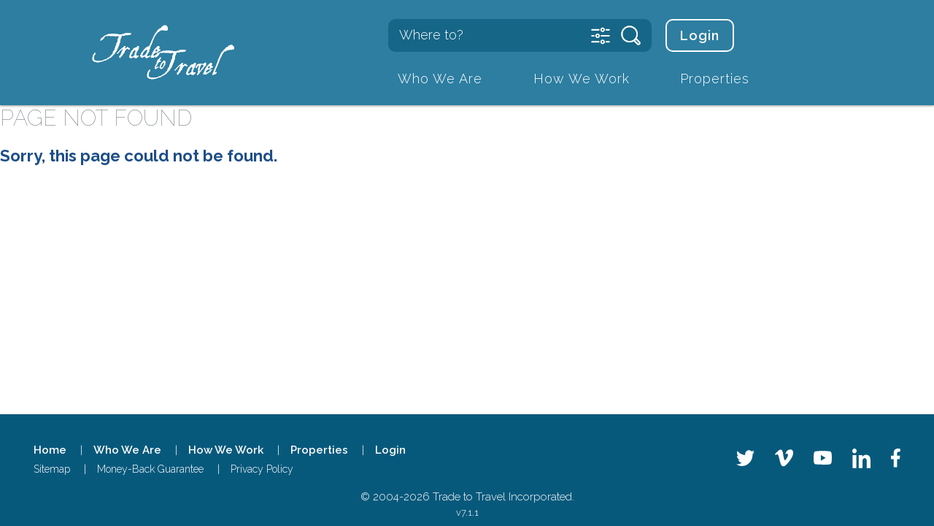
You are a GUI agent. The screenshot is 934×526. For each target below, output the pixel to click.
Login (699, 35)
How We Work (581, 78)
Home (50, 450)
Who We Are (440, 78)
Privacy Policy (262, 469)
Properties (714, 78)
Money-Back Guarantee (150, 469)
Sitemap (52, 469)
